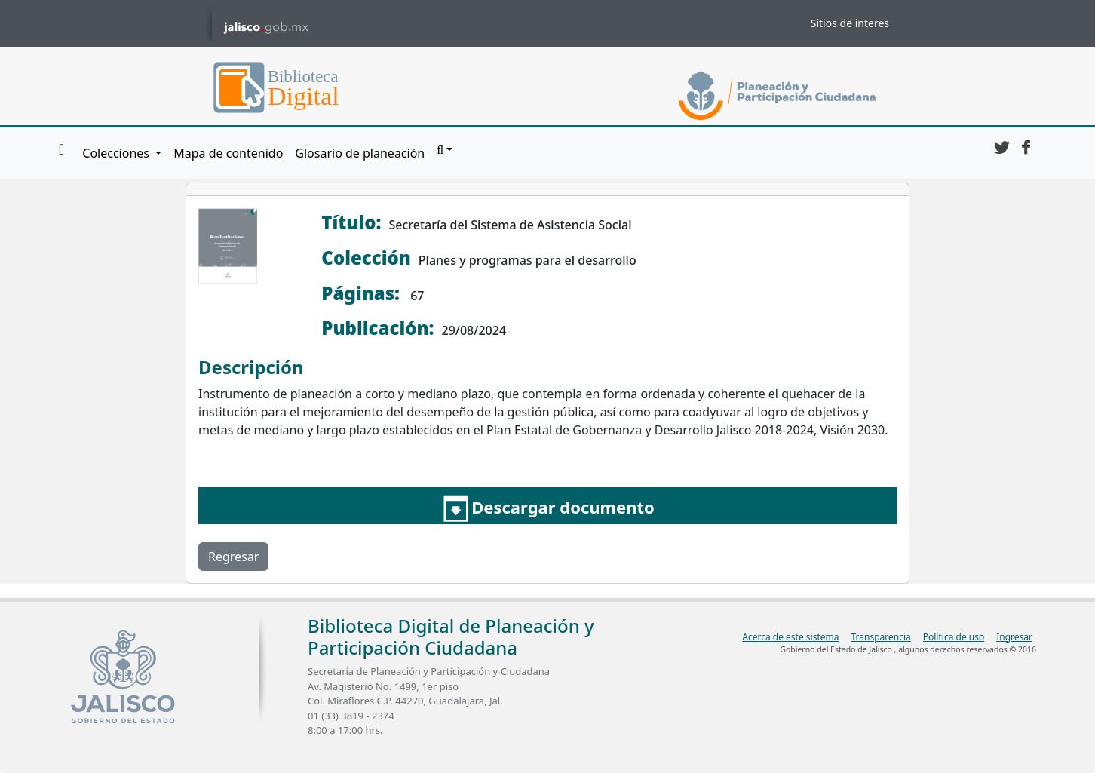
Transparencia (880, 636)
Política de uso (953, 636)
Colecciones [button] (117, 153)
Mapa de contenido (228, 153)
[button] (445, 150)
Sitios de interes (850, 23)
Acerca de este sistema (790, 636)
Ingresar (1014, 636)
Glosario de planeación (360, 153)
